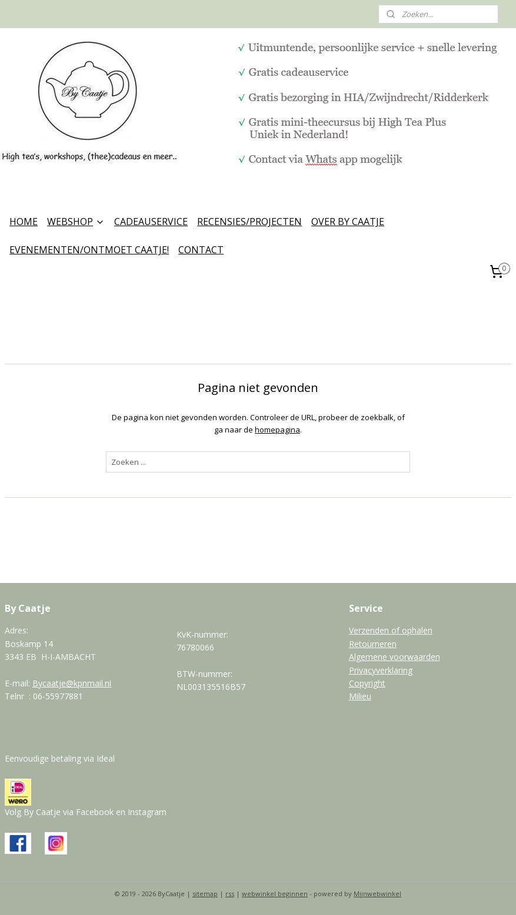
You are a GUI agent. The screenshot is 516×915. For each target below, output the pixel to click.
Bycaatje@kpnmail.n (70, 683)
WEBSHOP (76, 221)
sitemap (205, 893)
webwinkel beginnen (275, 893)
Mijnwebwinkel (377, 893)
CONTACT (201, 249)
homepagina (277, 429)
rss (229, 893)
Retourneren (373, 643)
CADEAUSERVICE (151, 221)
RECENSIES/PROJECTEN (249, 221)
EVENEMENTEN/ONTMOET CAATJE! (89, 249)
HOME (23, 221)
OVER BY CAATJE (347, 221)
